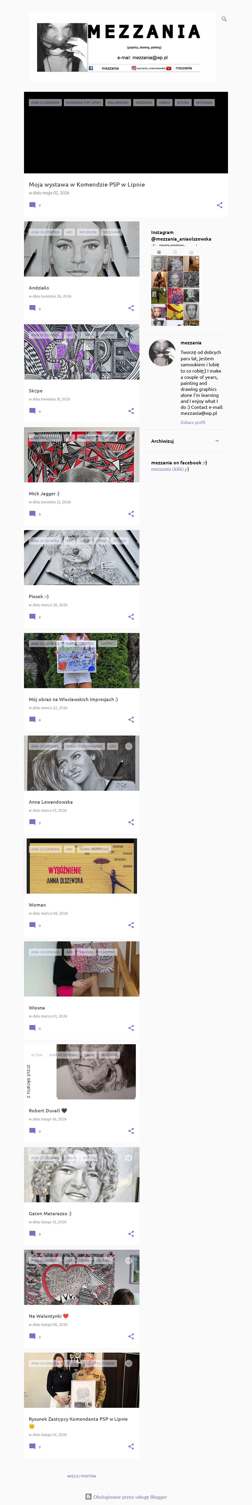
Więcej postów (81, 1476)
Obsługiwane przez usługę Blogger (126, 1497)
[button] (219, 206)
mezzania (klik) (167, 469)
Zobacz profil (193, 422)
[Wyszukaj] (224, 19)
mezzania (191, 342)
